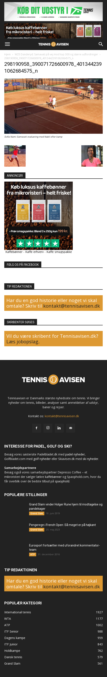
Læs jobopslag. (23, 341)
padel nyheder (75, 454)
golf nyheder (42, 459)
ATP (32, 554)
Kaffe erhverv (34, 252)
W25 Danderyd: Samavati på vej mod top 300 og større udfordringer (56, 54)
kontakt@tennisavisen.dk (71, 306)
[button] (7, 44)
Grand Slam (36, 513)
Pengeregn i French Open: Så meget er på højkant (62, 525)
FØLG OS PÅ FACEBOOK (23, 264)
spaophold (62, 481)
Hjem (7, 54)
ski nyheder (90, 459)
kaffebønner (53, 477)
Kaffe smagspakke (59, 252)
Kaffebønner (13, 252)
